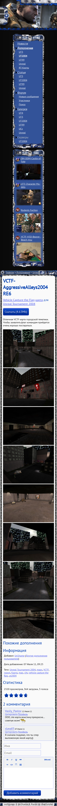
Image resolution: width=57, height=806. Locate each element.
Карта (14, 672)
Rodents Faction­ (29, 210)
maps (39, 669)
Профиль (23, 714)
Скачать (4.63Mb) (16, 312)
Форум (21, 93)
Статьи (21, 72)
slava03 (9, 728)
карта (39, 300)
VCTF (46, 669)
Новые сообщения (29, 96)
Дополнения (25, 48)
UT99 (21, 59)
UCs (21, 128)
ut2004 (13, 675)
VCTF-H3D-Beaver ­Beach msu (31, 238)
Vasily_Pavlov (13, 711)
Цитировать (11, 714)
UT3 (21, 51)
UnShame (20, 655)
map (21, 672)
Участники (24, 100)
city (26, 672)
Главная (10, 272)
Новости (22, 43)
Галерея (22, 109)
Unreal (22, 63)
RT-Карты (24, 67)
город (7, 672)
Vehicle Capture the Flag (19, 300)
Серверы (22, 137)
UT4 (21, 112)
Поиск (22, 104)
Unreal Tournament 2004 (19, 304)
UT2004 (23, 55)
